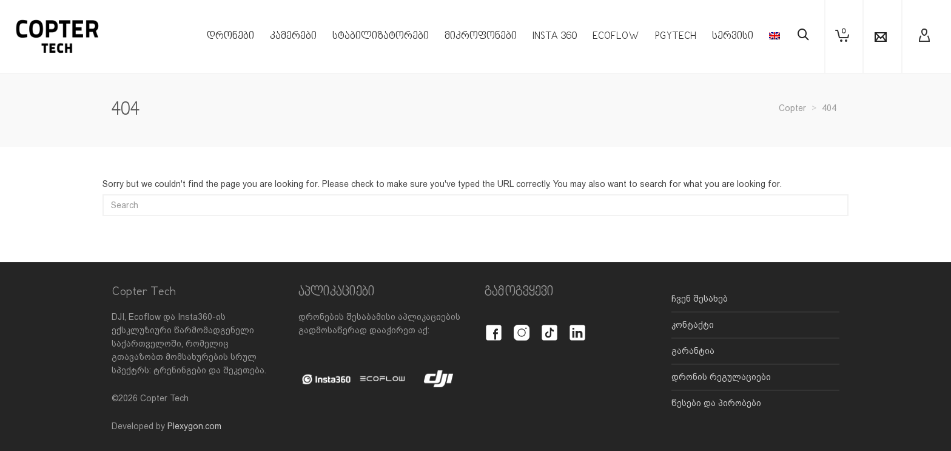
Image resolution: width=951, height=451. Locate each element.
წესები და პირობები (716, 403)
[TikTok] (549, 326)
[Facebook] (494, 326)
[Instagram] (521, 326)
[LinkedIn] (577, 326)
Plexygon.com (194, 426)
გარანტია (692, 351)
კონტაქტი (692, 325)
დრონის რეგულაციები (721, 377)
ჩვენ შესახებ (699, 298)
